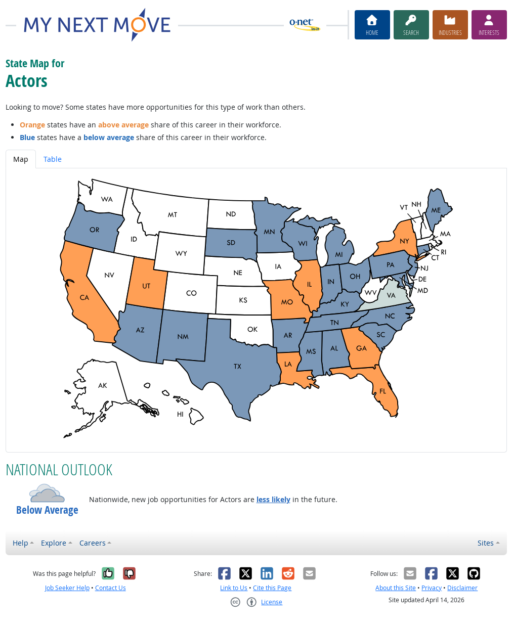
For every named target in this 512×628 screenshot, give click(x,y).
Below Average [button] (47, 510)
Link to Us (233, 588)
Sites (486, 543)
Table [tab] (53, 159)
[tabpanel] (256, 310)
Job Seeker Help (67, 588)
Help (20, 543)
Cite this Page (272, 588)
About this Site (395, 588)
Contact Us (110, 588)
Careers (92, 543)
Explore (53, 543)
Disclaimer (462, 588)
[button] (47, 493)
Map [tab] (20, 159)
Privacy (431, 588)
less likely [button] (273, 499)
